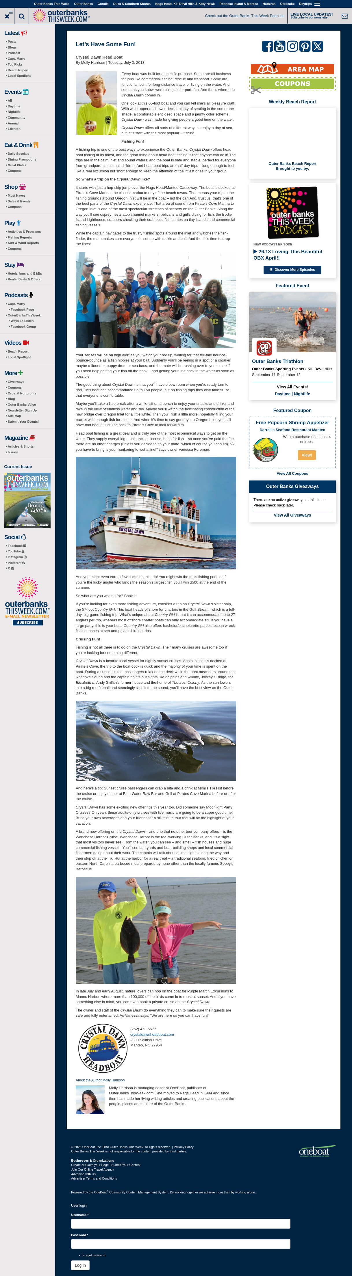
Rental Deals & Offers (24, 279)
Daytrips (305, 3)
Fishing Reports (20, 237)
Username (80, 1215)
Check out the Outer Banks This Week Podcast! (245, 16)
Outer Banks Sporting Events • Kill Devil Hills (292, 369)
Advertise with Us (83, 1174)
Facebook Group (23, 326)
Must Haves (16, 195)
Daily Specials (18, 153)
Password (79, 1235)
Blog (11, 399)
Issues (13, 452)
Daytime (14, 106)
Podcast (14, 53)
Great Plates (17, 165)
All (10, 100)
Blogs (12, 47)
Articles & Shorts (21, 446)
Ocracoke (287, 3)
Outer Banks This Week (52, 3)
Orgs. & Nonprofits (22, 393)
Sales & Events (19, 201)
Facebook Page (22, 309)
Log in (80, 1265)
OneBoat (101, 1192)
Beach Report (18, 70)
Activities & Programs (24, 231)
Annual (13, 123)
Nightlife (14, 111)
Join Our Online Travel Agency (92, 1169)
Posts (12, 41)
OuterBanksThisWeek (24, 315)
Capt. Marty (16, 58)
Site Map (14, 416)
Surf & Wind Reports (23, 243)
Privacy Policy (183, 1147)
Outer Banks (83, 3)
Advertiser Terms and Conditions (94, 1178)
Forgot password (94, 1255)
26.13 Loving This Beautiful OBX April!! (287, 255)
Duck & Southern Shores (132, 3)
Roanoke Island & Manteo (238, 3)
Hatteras (269, 3)
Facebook (17, 545)
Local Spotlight (19, 75)
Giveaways (16, 381)
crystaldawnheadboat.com (152, 1034)
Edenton (14, 129)
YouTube (16, 551)
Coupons (15, 170)
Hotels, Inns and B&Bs (25, 273)
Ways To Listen (22, 321)
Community (16, 117)
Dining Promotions (22, 159)
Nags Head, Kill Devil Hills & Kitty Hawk (185, 3)
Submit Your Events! (23, 421)
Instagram (17, 557)
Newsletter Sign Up (22, 410)
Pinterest (16, 563)
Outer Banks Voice (22, 404)
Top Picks (15, 64)
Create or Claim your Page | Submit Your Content (105, 1165)
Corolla (103, 3)
